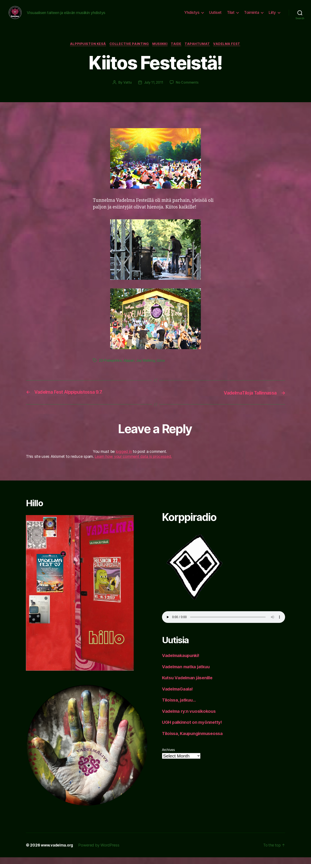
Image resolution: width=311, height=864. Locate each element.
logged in (124, 458)
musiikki (160, 51)
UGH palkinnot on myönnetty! (193, 729)
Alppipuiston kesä (85, 51)
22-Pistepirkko (110, 367)
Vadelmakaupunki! (182, 662)
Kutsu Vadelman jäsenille (189, 684)
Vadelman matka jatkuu (187, 673)
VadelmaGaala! (178, 695)
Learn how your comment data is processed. (133, 463)
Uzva (163, 367)
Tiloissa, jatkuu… (180, 706)
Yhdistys (191, 15)
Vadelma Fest (230, 51)
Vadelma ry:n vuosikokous (190, 718)
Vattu (127, 89)
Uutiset (215, 15)
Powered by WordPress (101, 852)
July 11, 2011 (154, 89)
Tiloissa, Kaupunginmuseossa (194, 740)
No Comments (187, 89)
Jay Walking (147, 367)
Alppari (130, 367)
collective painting (128, 51)
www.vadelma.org (58, 852)
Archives (168, 756)
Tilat (231, 15)
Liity (272, 15)
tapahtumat (199, 51)
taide (177, 51)
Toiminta (251, 15)
